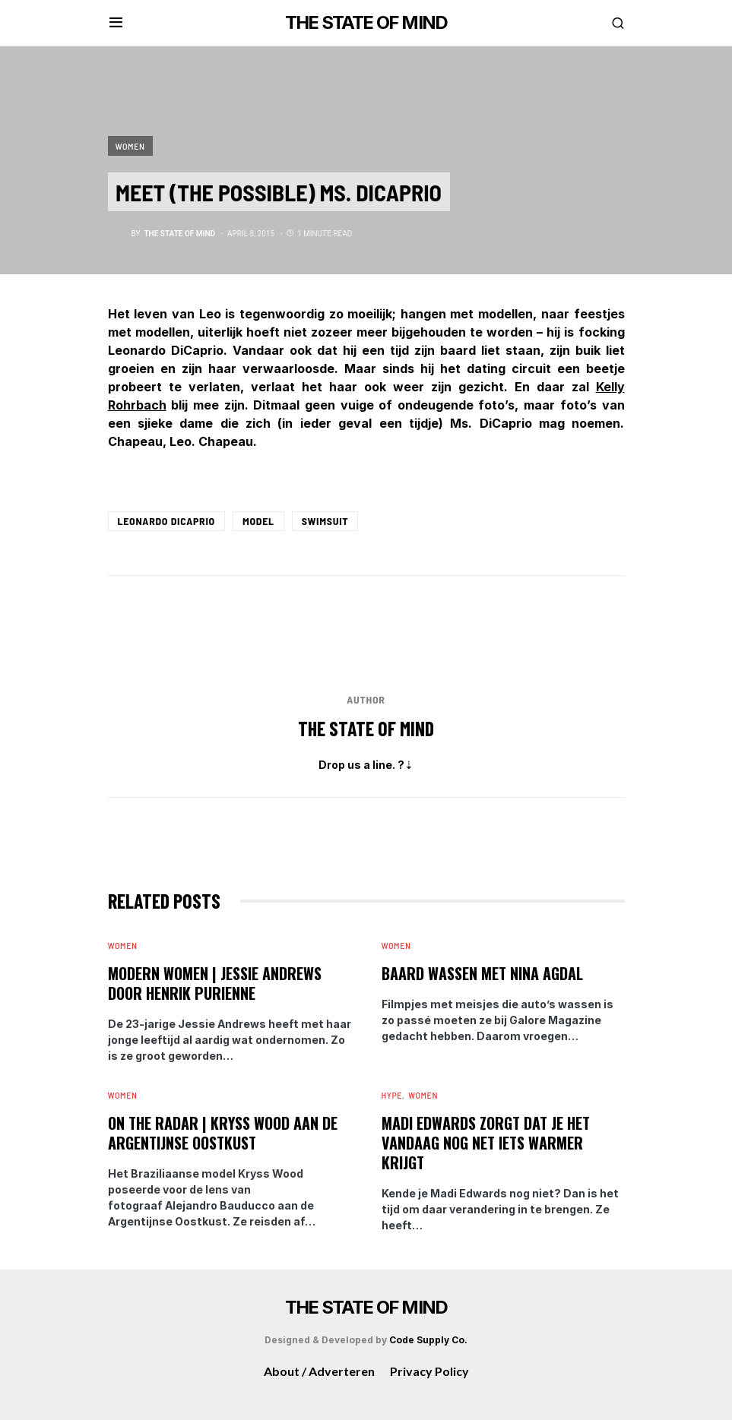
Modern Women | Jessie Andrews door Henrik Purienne (215, 983)
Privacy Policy (429, 1371)
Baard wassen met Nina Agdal (482, 973)
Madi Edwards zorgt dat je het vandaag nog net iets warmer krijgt (486, 1143)
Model (258, 520)
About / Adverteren (319, 1371)
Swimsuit (325, 520)
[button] (116, 23)
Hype (392, 1095)
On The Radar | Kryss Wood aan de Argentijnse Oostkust (222, 1133)
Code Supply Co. (428, 1340)
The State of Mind (366, 728)
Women (130, 146)
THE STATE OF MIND (366, 22)
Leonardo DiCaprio (166, 520)
